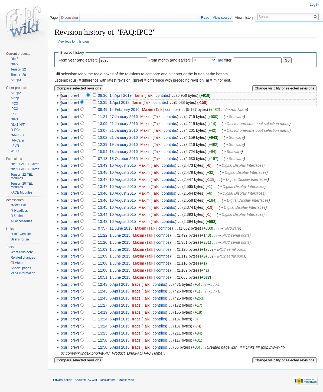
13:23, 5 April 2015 (114, 333)
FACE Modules (21, 192)
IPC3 (14, 103)
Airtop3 (16, 80)
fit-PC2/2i (17, 140)
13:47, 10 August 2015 (117, 179)
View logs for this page (74, 41)
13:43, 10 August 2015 (117, 221)
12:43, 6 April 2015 (114, 284)
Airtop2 (16, 93)
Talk (149, 95)
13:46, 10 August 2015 (117, 193)
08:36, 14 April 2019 (115, 95)
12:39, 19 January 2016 (118, 144)
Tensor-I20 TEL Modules (21, 185)
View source (222, 17)
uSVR (15, 146)
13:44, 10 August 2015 (117, 214)
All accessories (21, 221)
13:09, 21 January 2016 (118, 123)
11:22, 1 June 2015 (114, 235)
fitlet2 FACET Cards (25, 169)
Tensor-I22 (18, 69)
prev (74, 95)
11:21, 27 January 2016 (118, 116)
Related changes (23, 257)
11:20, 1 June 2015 (114, 242)
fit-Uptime (17, 216)
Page (54, 17)
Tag (220, 60)
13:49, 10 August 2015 (117, 165)
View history (244, 17)
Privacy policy (62, 379)
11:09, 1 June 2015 (114, 249)
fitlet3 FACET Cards (25, 164)
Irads (136, 284)
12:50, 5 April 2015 (114, 340)
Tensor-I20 (18, 75)
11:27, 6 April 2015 (114, 305)
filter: (225, 60)
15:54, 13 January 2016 (118, 151)
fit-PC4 (16, 130)
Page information (23, 273)
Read (205, 17)
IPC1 (14, 114)
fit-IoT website (21, 234)
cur (64, 102)
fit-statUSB (18, 205)
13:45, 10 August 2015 (117, 207)
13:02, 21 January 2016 (118, 137)
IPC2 (14, 109)
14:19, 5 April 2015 (114, 312)
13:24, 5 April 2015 (114, 319)
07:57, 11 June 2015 (115, 228)
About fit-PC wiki (86, 379)
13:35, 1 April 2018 (114, 102)
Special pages (21, 268)
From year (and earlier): (78, 60)
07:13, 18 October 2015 (118, 158)
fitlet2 (14, 64)
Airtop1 (16, 98)
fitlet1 (14, 119)
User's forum (20, 239)
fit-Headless (19, 211)
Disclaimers (108, 379)
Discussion (69, 17)
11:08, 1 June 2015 (114, 263)
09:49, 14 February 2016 (118, 109)
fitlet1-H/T (18, 125)
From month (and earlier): (169, 60)
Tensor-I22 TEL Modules (21, 176)
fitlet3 (14, 59)
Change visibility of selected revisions (284, 88)
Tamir (138, 95)
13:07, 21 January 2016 (118, 130)
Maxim (147, 109)
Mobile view (126, 379)
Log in (314, 5)
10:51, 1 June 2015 (114, 277)
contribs (162, 95)
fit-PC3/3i (17, 135)
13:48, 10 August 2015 (117, 172)
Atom (18, 263)
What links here (22, 252)
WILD (15, 151)
